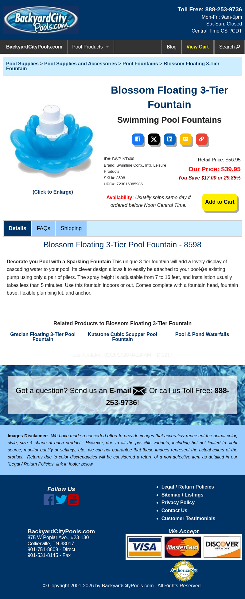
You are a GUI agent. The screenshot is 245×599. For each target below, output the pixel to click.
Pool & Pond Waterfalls (202, 334)
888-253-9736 (223, 9)
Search (229, 46)
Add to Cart (220, 202)
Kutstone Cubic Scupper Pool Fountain (122, 337)
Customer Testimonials (188, 518)
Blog (172, 46)
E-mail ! (128, 390)
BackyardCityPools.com (34, 46)
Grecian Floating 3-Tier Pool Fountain (43, 337)
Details (17, 228)
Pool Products (87, 46)
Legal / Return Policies (187, 486)
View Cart (197, 46)
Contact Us (174, 510)
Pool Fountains (140, 63)
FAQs (43, 228)
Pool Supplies (22, 63)
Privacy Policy (178, 502)
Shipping (71, 228)
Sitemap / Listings (182, 494)
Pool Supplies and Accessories (80, 63)
